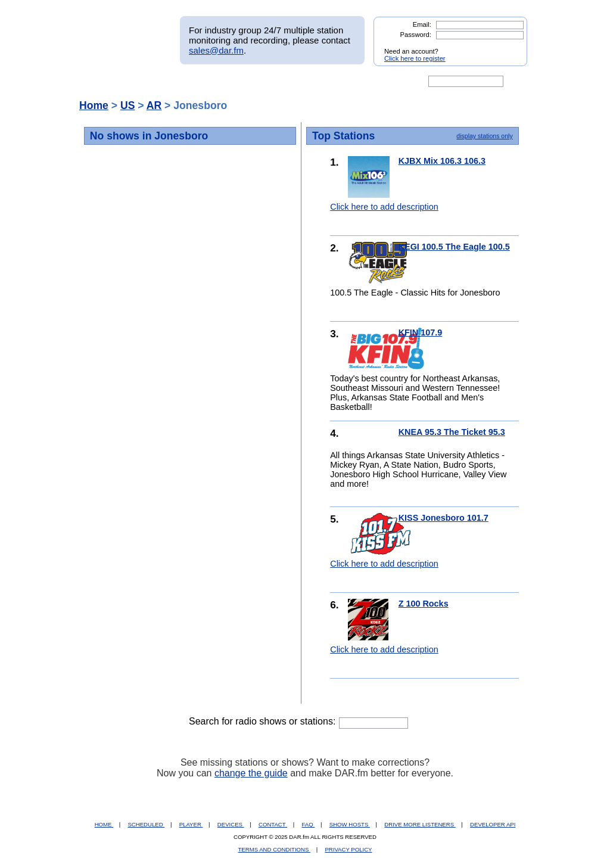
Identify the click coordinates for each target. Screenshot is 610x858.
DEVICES (230, 824)
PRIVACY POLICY (348, 849)
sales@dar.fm (216, 50)
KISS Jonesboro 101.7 (443, 518)
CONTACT (273, 824)
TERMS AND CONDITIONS (274, 849)
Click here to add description (384, 207)
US (127, 105)
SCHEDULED (145, 824)
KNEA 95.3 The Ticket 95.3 (452, 432)
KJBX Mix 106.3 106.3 (442, 161)
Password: (415, 34)
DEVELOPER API (492, 824)
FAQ (308, 824)
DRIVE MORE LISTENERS (419, 824)
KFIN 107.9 (421, 332)
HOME (104, 824)
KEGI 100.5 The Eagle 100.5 (454, 246)
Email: (422, 24)
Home (93, 105)
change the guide (251, 773)
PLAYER (191, 824)
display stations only (484, 135)
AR (154, 105)
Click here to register (415, 58)
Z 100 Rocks (424, 603)
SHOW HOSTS (349, 824)
